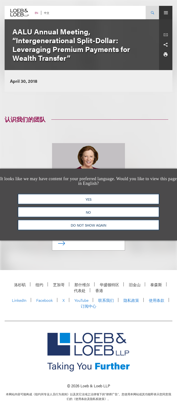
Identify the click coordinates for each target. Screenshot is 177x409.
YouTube (81, 300)
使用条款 (156, 300)
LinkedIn (19, 300)
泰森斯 (156, 284)
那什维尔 (82, 284)
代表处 (80, 290)
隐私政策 (131, 300)
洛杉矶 (20, 284)
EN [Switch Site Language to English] (36, 13)
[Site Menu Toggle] (165, 12)
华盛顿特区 (109, 284)
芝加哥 (59, 284)
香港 (99, 290)
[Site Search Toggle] (152, 12)
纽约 (39, 284)
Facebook (44, 300)
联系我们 (106, 300)
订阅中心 (88, 306)
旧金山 (135, 284)
